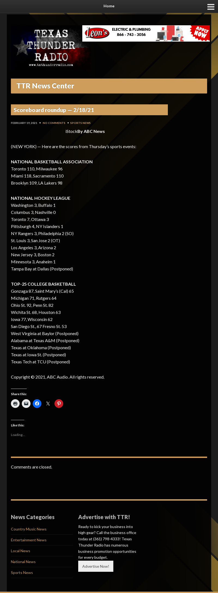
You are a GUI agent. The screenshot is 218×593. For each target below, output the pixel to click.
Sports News (80, 122)
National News (23, 561)
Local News (20, 550)
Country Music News (29, 529)
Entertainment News (29, 540)
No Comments (54, 122)
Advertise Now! (95, 566)
